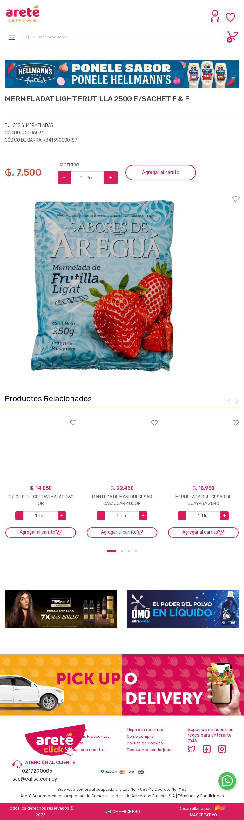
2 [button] (122, 551)
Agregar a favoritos (122, 194)
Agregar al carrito (161, 172)
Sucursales (76, 729)
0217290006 (37, 771)
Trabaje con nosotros (86, 749)
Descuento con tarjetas (150, 749)
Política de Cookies (145, 743)
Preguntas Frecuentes (88, 736)
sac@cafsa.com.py (34, 779)
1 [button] (111, 551)
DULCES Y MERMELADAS (29, 125)
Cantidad (68, 165)
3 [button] (129, 551)
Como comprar (141, 736)
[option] (102, 285)
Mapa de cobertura (145, 729)
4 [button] (136, 551)
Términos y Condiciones (201, 795)
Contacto (75, 743)
